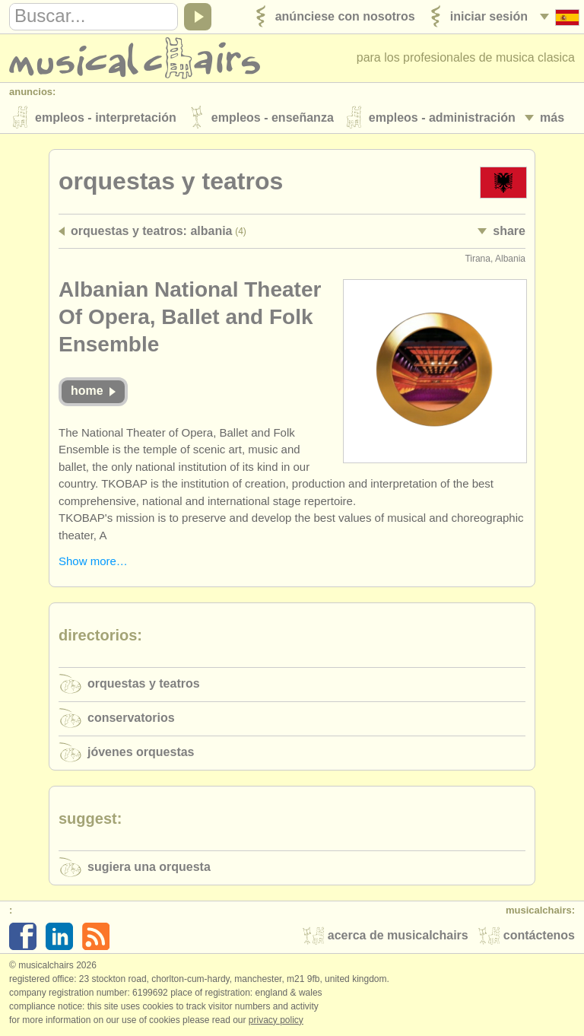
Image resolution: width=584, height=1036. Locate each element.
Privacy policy (276, 1020)
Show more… (93, 561)
